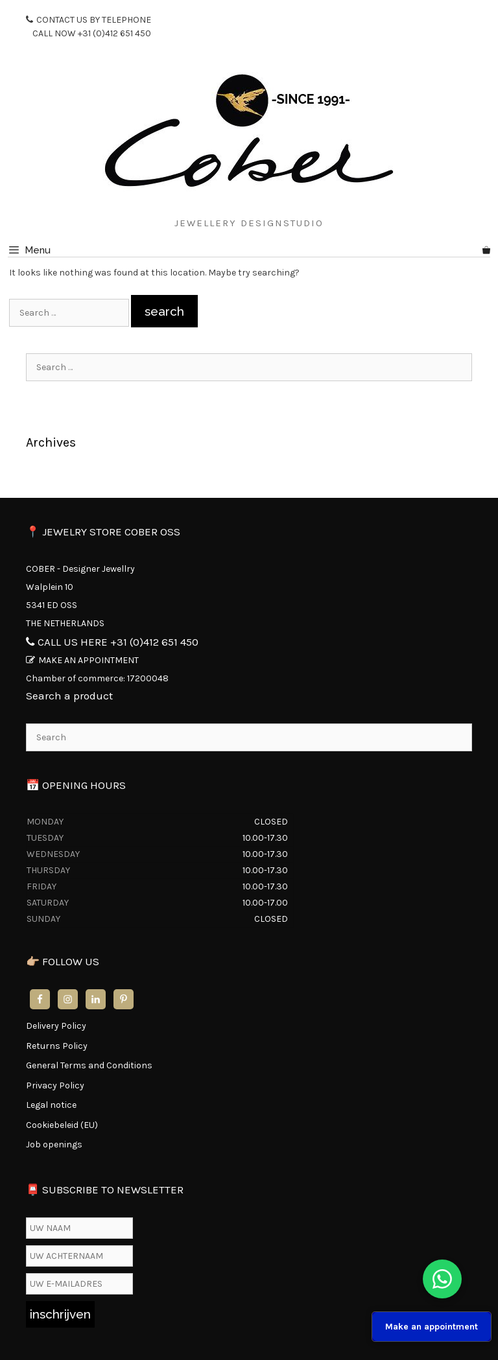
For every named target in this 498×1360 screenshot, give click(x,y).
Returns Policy (57, 1045)
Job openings (54, 1144)
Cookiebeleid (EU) (62, 1125)
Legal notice (51, 1104)
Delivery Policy (56, 1025)
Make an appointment (431, 1326)
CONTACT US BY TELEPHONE (88, 27)
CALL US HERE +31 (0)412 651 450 (118, 641)
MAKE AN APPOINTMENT (88, 660)
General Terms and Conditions (89, 1065)
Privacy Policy (55, 1085)
